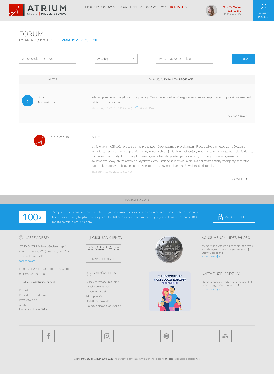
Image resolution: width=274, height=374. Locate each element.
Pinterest (166, 336)
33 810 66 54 (31, 269)
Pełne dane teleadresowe (33, 295)
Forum (31, 34)
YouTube (225, 336)
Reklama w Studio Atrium (33, 309)
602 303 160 (234, 11)
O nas (22, 304)
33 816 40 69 (49, 269)
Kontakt (176, 10)
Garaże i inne (128, 10)
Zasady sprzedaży (96, 282)
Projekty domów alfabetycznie (103, 306)
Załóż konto (236, 217)
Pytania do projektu (37, 40)
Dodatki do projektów (99, 301)
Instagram (107, 336)
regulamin (113, 282)
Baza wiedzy (154, 10)
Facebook (48, 336)
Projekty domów (98, 10)
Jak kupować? (94, 296)
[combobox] (116, 59)
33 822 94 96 (232, 7)
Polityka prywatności (98, 286)
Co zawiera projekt (97, 291)
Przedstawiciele (28, 300)
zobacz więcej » (211, 256)
